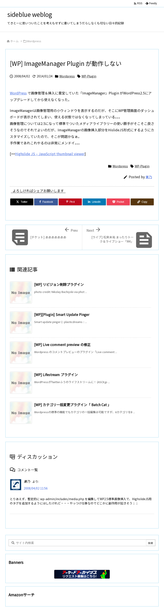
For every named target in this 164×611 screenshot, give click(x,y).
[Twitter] (21, 201)
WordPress (18, 93)
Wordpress (34, 41)
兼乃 (149, 177)
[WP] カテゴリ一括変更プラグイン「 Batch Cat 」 (72, 404)
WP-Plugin (89, 76)
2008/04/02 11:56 (36, 488)
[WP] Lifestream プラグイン (56, 374)
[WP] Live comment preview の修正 (62, 344)
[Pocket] (118, 201)
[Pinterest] (70, 201)
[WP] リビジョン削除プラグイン (59, 284)
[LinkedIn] (94, 201)
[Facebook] (46, 201)
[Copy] (142, 201)
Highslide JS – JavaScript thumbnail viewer (50, 153)
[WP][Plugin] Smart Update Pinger (61, 314)
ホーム (14, 41)
